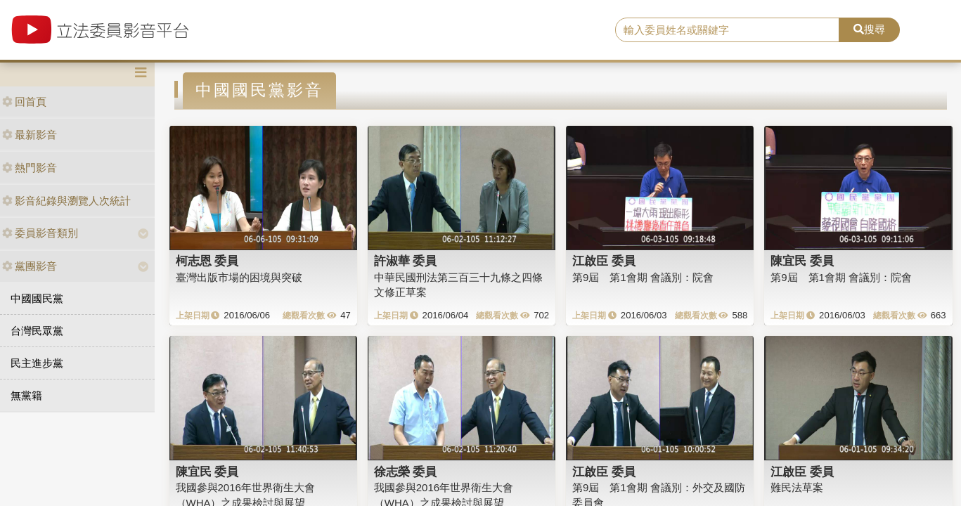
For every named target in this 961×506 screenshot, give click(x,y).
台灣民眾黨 (37, 331)
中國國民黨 (37, 298)
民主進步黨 (37, 363)
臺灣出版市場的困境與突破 (239, 277)
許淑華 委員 (405, 260)
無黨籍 (26, 395)
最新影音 (29, 135)
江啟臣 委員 (604, 260)
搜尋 (869, 29)
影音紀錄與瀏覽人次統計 (66, 201)
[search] (727, 30)
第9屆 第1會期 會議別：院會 (643, 277)
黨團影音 (29, 266)
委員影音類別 (40, 233)
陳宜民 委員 (802, 260)
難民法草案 (796, 487)
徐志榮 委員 (405, 471)
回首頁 (24, 102)
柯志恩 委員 (207, 260)
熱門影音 (29, 168)
